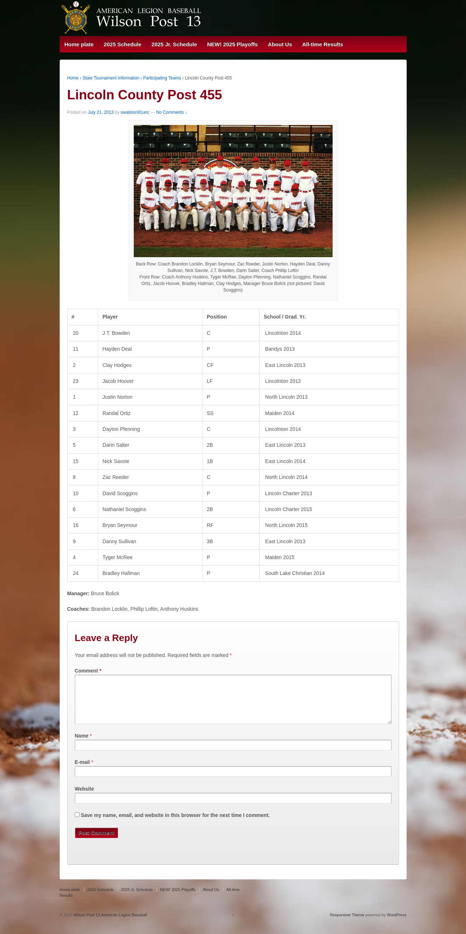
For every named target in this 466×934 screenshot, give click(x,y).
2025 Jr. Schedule (174, 44)
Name (82, 744)
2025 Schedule (122, 44)
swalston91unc (135, 112)
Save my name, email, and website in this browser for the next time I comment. (175, 824)
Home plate (79, 44)
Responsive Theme (347, 923)
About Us (280, 44)
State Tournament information (110, 78)
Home (73, 78)
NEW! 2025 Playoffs (232, 44)
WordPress (396, 923)
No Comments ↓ (171, 112)
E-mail (82, 771)
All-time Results (322, 44)
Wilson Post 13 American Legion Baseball (109, 923)
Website (84, 797)
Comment (88, 671)
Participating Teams (162, 78)
